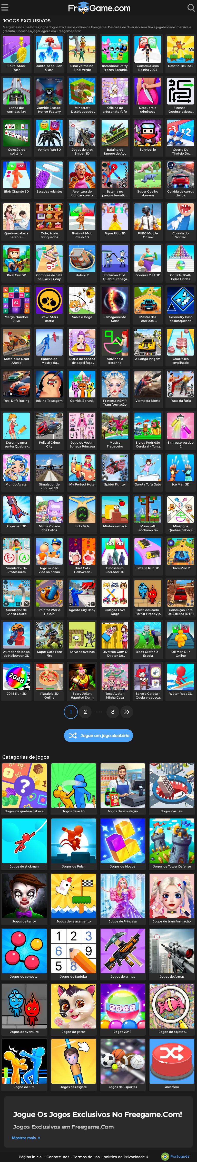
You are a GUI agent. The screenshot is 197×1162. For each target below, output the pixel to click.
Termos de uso (86, 1157)
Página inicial (31, 1157)
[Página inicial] (99, 7)
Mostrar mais (26, 1138)
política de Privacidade (124, 1157)
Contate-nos (57, 1157)
